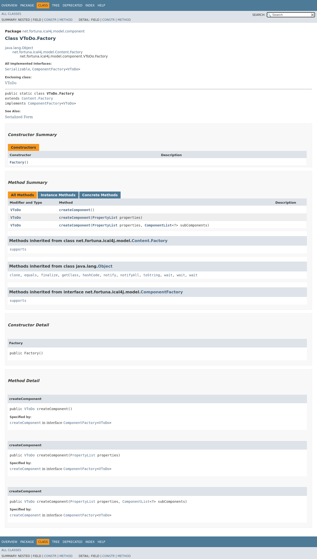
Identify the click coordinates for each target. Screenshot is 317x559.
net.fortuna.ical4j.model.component (53, 31)
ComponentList (158, 225)
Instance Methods (58, 195)
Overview (9, 5)
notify (110, 275)
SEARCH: (258, 15)
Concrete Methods (100, 195)
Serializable (17, 69)
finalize (49, 275)
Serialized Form (19, 117)
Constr (50, 20)
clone (15, 275)
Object (105, 266)
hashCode (91, 275)
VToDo (73, 69)
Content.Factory (37, 98)
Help (101, 5)
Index (90, 5)
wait (168, 275)
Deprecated (72, 5)
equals (30, 275)
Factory (17, 162)
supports (18, 249)
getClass (70, 275)
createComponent (74, 210)
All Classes (11, 14)
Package (27, 5)
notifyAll (129, 275)
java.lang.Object (19, 48)
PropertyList (104, 218)
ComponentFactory (49, 69)
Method (66, 20)
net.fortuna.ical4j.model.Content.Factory (47, 52)
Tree (56, 5)
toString (151, 275)
